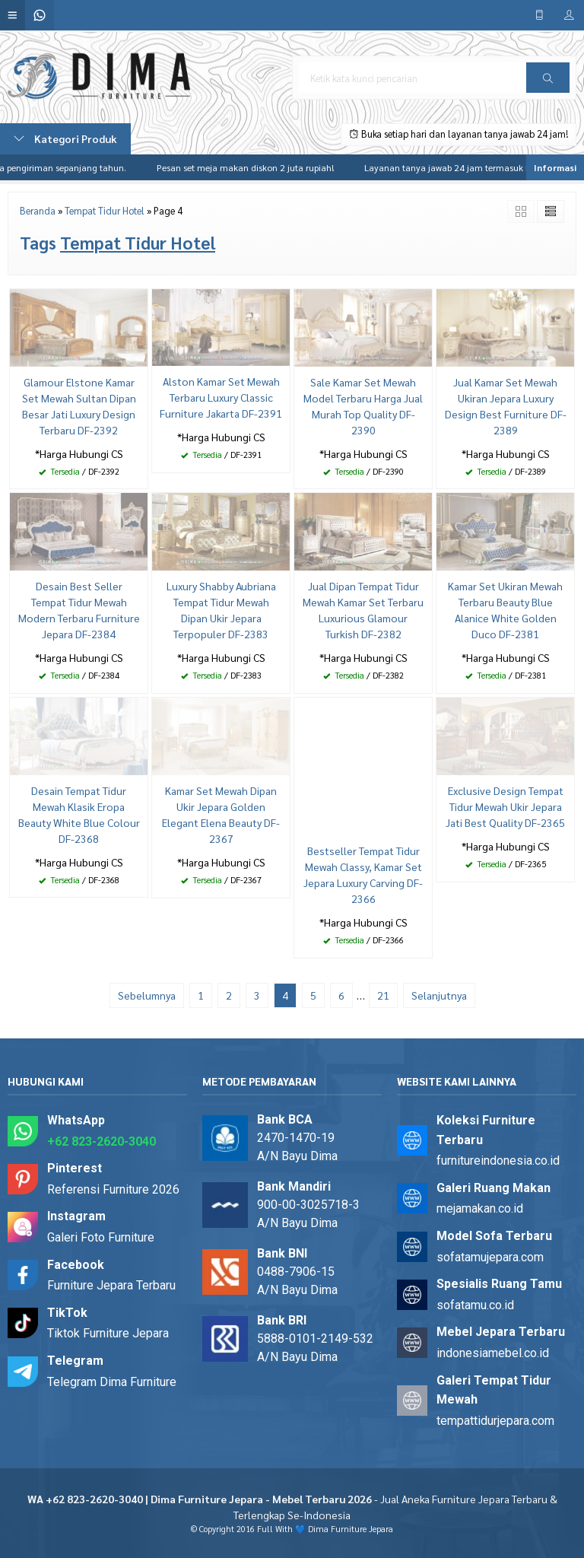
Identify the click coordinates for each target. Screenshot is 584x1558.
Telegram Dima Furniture (111, 1382)
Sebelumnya (147, 995)
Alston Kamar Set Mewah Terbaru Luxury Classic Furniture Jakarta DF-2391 (221, 397)
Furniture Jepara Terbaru (111, 1285)
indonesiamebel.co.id (492, 1353)
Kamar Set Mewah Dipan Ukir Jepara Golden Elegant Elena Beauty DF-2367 (221, 814)
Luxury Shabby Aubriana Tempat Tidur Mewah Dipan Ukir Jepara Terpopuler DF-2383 (221, 610)
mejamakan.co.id (479, 1208)
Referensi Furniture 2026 (113, 1189)
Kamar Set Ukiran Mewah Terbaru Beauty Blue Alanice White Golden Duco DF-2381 (505, 610)
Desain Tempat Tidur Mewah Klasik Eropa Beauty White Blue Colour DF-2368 (79, 814)
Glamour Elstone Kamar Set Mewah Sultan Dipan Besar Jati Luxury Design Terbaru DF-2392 (79, 406)
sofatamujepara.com (490, 1257)
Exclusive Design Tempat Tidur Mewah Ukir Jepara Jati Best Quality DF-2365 (505, 806)
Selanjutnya (439, 995)
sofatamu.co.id (475, 1305)
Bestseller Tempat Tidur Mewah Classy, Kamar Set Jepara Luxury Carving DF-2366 (363, 874)
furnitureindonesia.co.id (498, 1160)
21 (383, 995)
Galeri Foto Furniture (100, 1237)
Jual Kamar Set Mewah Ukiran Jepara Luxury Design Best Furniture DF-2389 (506, 406)
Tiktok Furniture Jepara (108, 1333)
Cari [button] (548, 83)
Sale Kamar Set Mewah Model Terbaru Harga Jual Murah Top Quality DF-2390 (363, 406)
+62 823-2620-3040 (101, 1141)
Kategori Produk (65, 138)
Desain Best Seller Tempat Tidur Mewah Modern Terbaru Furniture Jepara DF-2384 (79, 610)
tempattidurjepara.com (495, 1420)
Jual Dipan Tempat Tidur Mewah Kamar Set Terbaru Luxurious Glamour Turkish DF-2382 (363, 610)
